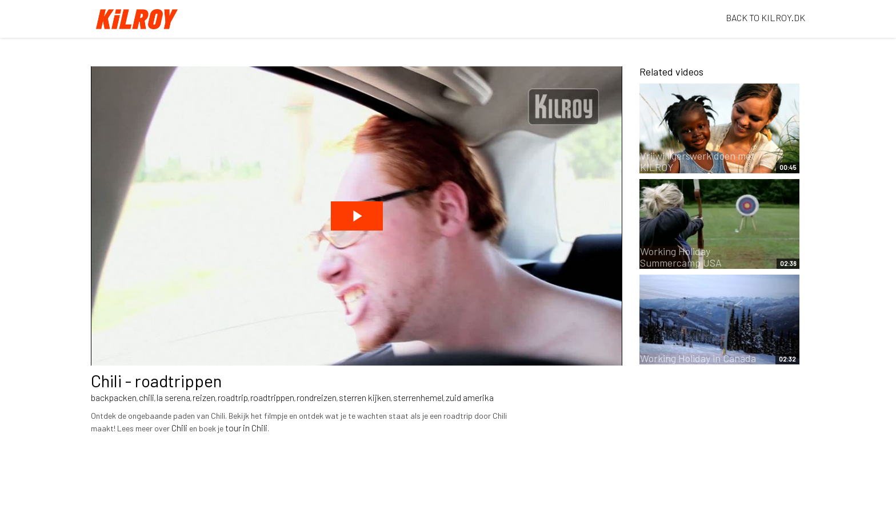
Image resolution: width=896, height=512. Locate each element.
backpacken (114, 397)
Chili (179, 427)
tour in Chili (246, 427)
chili (146, 397)
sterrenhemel (418, 397)
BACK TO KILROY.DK (765, 17)
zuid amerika (470, 397)
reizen (204, 397)
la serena (173, 397)
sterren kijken (365, 397)
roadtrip (233, 397)
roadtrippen (272, 397)
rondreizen (317, 397)
